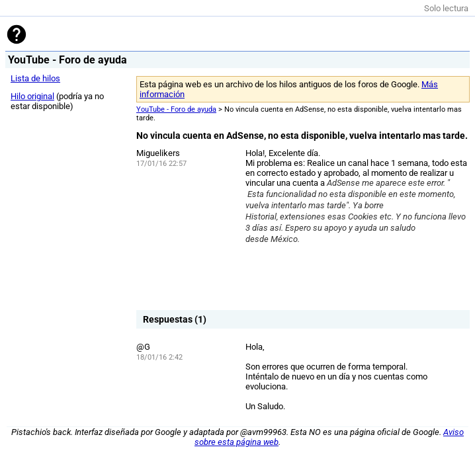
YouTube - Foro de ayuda (176, 109)
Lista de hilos (35, 78)
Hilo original (32, 96)
